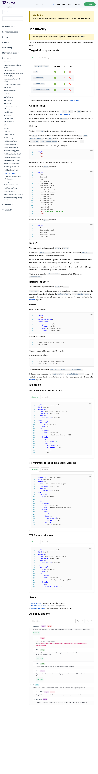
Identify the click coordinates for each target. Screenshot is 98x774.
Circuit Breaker (8, 118)
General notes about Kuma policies (12, 66)
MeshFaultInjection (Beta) (12, 157)
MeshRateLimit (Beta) (11, 170)
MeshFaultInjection (38, 608)
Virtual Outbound (9, 135)
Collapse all (88, 621)
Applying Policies (9, 70)
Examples (8, 182)
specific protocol (64, 114)
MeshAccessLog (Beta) (11, 151)
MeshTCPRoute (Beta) (11, 185)
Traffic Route (8, 94)
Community (61, 4)
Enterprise (77, 4)
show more (36, 632)
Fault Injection (8, 112)
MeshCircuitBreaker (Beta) (12, 154)
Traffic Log (7, 103)
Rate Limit (7, 131)
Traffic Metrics (8, 97)
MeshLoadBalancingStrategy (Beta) (13, 199)
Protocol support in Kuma (12, 84)
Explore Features (41, 4)
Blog (69, 4)
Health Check (8, 115)
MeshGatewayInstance (11, 144)
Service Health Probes (11, 147)
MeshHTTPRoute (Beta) (12, 164)
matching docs (74, 100)
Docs (52, 4)
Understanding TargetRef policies (12, 80)
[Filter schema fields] (53, 621)
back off (32, 300)
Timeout (6, 128)
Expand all (80, 621)
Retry (5, 125)
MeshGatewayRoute (10, 141)
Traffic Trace (8, 100)
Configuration (9, 179)
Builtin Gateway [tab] (44, 58)
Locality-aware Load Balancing (10, 108)
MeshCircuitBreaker (38, 606)
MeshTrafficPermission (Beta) (13, 194)
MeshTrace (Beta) (9, 191)
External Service (9, 122)
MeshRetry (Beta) (10, 173)
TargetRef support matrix (13, 176)
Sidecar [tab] (33, 58)
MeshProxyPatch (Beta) (11, 167)
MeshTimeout (36, 603)
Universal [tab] (45, 397)
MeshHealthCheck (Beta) (12, 160)
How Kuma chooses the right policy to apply (13, 75)
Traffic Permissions (10, 91)
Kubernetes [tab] (34, 397)
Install (90, 4)
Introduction (7, 62)
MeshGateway (8, 138)
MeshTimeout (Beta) (10, 188)
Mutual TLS (7, 87)
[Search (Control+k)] (12, 18)
